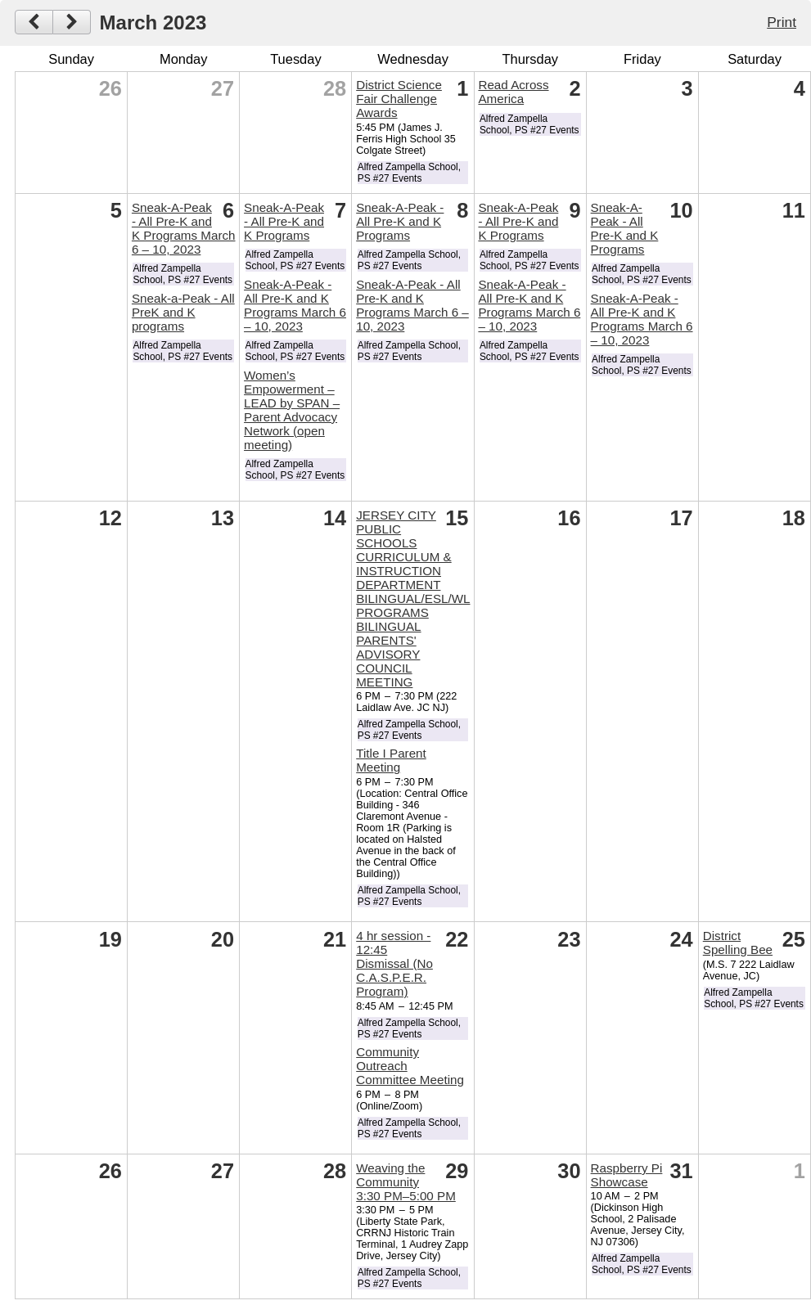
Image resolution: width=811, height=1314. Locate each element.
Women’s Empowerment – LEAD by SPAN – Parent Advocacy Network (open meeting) (292, 410)
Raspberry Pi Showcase (627, 1175)
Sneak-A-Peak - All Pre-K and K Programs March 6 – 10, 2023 (184, 228)
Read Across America (513, 92)
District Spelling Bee (738, 942)
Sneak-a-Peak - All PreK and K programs (183, 312)
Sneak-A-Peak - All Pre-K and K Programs (284, 221)
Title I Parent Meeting (391, 760)
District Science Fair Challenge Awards (399, 98)
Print (781, 22)
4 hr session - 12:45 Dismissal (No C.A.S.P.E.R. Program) (394, 963)
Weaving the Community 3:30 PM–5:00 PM (406, 1182)
